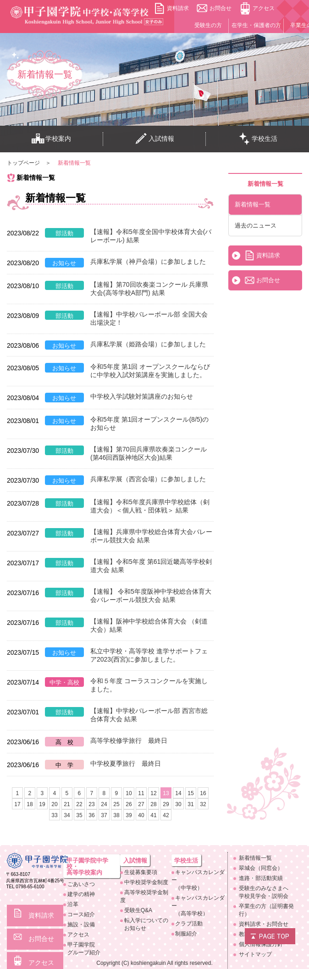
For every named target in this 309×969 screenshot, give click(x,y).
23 (91, 804)
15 (190, 793)
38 (116, 815)
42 (166, 815)
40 (141, 815)
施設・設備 (81, 924)
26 (129, 804)
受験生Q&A (138, 910)
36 (91, 815)
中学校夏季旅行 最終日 (125, 763)
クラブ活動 (189, 923)
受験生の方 (208, 25)
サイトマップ (255, 954)
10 (129, 793)
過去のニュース (255, 225)
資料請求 (178, 8)
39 (129, 815)
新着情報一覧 (252, 204)
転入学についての (147, 924)
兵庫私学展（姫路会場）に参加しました (148, 344)
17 (17, 804)
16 (203, 793)
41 (153, 815)
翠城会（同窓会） (261, 868)
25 (116, 804)
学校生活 (257, 139)
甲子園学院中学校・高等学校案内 (87, 866)
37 (104, 815)
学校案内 (51, 139)
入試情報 (154, 139)
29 (166, 804)
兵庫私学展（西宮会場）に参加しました (148, 479)
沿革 (72, 904)
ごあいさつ (81, 884)
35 (79, 815)
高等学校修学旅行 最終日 (128, 740)
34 (67, 815)
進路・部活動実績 (261, 878)
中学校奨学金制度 (146, 882)
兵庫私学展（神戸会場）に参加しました (148, 261)
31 (190, 804)
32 (203, 804)
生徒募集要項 (140, 872)
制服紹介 (186, 933)
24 (104, 804)
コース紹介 (81, 914)
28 (153, 804)
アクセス (264, 8)
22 (79, 804)
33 (54, 815)
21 (67, 804)
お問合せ (221, 8)
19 (42, 804)
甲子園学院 (94, 949)
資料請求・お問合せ (263, 924)
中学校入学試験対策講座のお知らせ (141, 396)
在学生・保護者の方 (256, 25)
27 (141, 804)
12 (153, 793)
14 (178, 793)
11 (141, 793)
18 (30, 804)
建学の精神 (81, 894)
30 (178, 804)
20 (54, 804)
